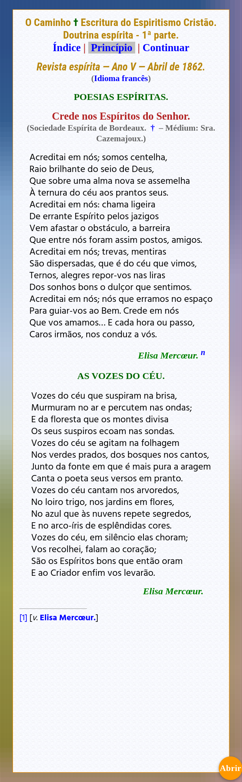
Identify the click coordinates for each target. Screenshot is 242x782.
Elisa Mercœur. (67, 617)
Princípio (111, 48)
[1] (23, 617)
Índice (67, 48)
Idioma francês (121, 78)
